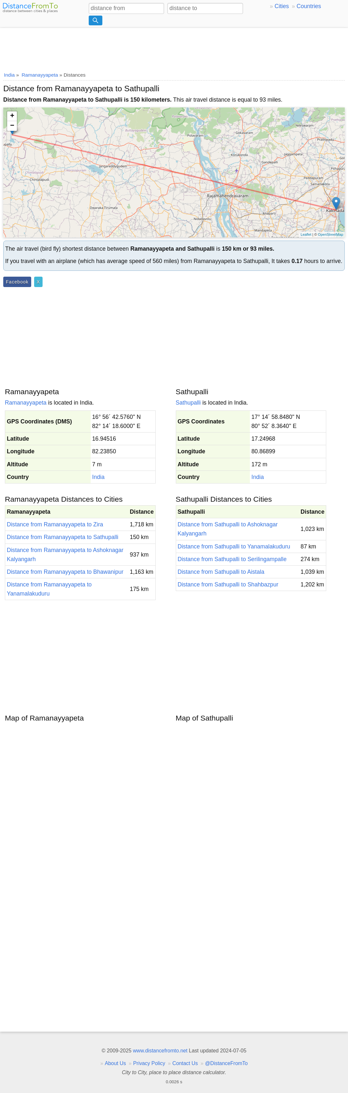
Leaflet (306, 234)
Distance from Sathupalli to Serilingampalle (232, 559)
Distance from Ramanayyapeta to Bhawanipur (65, 572)
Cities (282, 6)
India (98, 477)
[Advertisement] (174, 47)
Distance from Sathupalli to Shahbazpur (228, 584)
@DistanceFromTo (226, 1063)
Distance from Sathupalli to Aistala (221, 572)
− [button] (12, 126)
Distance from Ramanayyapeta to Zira (55, 524)
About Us (115, 1063)
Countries (309, 6)
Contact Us (185, 1063)
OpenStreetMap (330, 234)
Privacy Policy (149, 1063)
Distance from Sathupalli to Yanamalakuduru (234, 546)
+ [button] (12, 116)
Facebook (17, 281)
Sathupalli (188, 402)
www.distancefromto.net (160, 1050)
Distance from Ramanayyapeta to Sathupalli (62, 537)
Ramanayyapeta (25, 402)
